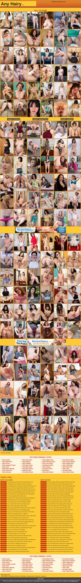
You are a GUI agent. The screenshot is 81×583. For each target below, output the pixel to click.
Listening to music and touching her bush (13, 531)
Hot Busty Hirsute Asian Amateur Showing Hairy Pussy (57, 519)
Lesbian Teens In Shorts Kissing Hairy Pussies (14, 551)
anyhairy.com (74, 581)
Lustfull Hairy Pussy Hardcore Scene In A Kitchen (15, 484)
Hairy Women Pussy (48, 461)
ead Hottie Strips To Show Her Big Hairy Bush (55, 511)
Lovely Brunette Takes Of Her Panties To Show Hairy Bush (18, 515)
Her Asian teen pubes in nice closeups (12, 533)
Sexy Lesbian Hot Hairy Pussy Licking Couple (15, 503)
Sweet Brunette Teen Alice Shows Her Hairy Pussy (16, 535)
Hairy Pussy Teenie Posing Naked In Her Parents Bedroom (17, 539)
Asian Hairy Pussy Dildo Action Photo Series (54, 541)
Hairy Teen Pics (27, 459)
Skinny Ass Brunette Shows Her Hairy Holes (54, 545)
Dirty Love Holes (47, 463)
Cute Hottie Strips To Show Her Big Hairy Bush (15, 502)
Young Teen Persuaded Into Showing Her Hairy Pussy (56, 513)
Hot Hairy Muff (67, 470)
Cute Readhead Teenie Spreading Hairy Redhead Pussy (57, 521)
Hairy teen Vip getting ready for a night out (14, 513)
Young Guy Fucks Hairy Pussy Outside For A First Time (17, 511)
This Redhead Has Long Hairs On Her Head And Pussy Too (18, 486)
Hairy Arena (67, 119)
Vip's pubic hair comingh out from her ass (13, 543)
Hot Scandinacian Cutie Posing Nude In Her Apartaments (17, 494)
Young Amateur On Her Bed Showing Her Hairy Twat (16, 482)
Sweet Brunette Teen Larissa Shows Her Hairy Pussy (56, 549)
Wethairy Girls (26, 470)
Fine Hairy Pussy (27, 468)
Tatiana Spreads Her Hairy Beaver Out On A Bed (55, 502)
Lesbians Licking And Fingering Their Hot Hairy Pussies (17, 492)
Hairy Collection (68, 465)
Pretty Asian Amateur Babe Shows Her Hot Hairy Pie (56, 509)
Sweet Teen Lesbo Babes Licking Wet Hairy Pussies (16, 527)
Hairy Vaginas (26, 463)
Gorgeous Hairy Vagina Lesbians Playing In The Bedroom (17, 498)
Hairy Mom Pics (40, 119)
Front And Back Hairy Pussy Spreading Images (15, 509)
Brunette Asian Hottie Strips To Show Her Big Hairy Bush (57, 486)
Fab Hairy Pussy (27, 465)
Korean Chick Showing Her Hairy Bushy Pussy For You (17, 488)
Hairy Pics (43, 576)
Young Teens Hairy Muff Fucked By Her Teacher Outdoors (17, 507)
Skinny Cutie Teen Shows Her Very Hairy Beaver (55, 500)
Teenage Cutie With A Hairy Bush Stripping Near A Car (17, 521)
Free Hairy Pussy (27, 472)
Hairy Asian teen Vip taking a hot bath (13, 545)
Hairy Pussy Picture (69, 461)
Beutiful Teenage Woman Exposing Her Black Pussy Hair (57, 482)
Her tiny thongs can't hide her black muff (13, 523)
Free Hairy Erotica (68, 459)
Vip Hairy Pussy (47, 468)
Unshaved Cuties (47, 465)
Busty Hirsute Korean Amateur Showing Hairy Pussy (56, 484)
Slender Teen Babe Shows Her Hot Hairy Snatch (55, 505)
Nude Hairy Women (8, 468)
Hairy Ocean (13, 119)
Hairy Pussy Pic (67, 466)
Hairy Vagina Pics (68, 463)
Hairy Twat (66, 468)
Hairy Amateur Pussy (9, 465)
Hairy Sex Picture (47, 472)
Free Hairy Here (27, 466)
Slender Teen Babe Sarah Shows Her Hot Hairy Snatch (56, 488)
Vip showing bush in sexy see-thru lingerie (14, 549)
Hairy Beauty (26, 461)
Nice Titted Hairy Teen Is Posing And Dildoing (55, 494)
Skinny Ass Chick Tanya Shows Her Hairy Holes (55, 507)
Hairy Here (17, 576)
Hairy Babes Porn (48, 459)
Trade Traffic (40, 578)
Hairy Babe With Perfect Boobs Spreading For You (56, 523)
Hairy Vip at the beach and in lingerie (12, 529)
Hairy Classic (46, 466)
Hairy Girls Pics (7, 470)
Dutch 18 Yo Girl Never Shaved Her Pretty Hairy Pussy (17, 519)
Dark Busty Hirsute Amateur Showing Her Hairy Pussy (57, 496)
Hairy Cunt (5, 466)
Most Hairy (45, 470)
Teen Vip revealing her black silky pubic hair (14, 517)
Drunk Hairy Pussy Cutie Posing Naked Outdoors (15, 500)
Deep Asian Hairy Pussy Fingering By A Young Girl (56, 503)
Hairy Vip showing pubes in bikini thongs (13, 505)
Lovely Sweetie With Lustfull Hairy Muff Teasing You (56, 547)
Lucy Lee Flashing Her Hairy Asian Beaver (54, 529)
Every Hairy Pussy (68, 472)
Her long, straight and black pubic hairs (13, 496)
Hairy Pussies (6, 472)
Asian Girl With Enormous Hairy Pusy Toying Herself (56, 492)
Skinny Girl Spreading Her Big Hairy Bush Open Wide (57, 527)
